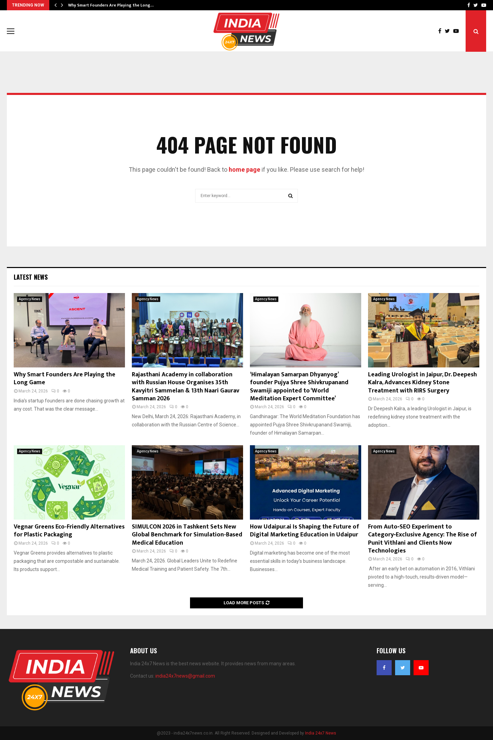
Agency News (29, 299)
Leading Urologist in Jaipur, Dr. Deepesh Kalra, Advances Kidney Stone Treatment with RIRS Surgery (422, 382)
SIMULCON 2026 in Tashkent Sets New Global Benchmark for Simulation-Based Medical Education (187, 535)
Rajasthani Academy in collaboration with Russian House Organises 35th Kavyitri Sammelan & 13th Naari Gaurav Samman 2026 (185, 386)
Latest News (31, 276)
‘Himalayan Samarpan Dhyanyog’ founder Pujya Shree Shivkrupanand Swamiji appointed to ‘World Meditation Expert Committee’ (299, 386)
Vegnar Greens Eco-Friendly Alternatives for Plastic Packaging (69, 531)
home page (244, 169)
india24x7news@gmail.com (185, 676)
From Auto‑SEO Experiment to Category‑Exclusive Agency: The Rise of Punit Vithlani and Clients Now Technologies (422, 539)
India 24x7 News (320, 733)
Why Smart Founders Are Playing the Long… (111, 5)
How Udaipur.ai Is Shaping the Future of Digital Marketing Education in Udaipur (304, 531)
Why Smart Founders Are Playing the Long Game (64, 378)
